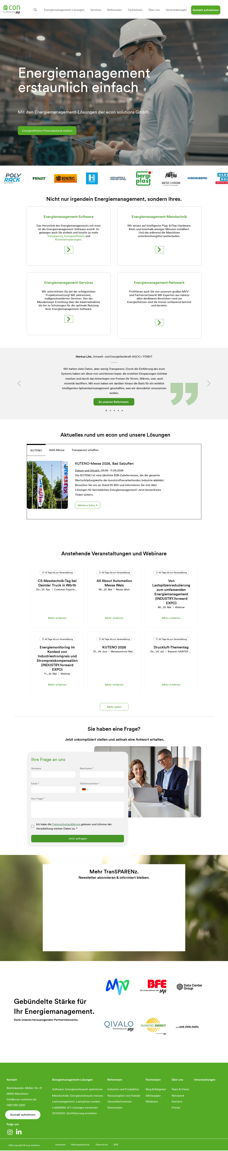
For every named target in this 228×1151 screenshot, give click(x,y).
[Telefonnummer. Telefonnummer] (105, 789)
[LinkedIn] (18, 1132)
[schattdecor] (122, 410)
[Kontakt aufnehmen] (205, 10)
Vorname (36, 768)
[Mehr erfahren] (68, 249)
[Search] (35, 10)
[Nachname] (101, 774)
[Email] (52, 789)
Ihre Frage (38, 798)
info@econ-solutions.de (21, 1099)
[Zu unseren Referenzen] (114, 402)
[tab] (36, 450)
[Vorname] (52, 774)
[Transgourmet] (110, 410)
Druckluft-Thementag (171, 647)
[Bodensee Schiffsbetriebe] (118, 410)
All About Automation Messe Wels (114, 582)
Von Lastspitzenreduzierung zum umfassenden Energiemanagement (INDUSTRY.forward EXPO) (171, 591)
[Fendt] (106, 410)
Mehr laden (114, 707)
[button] (65, 9)
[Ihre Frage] (77, 809)
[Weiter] (208, 384)
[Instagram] (10, 1132)
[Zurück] (19, 384)
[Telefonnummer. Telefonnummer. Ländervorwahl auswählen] (85, 789)
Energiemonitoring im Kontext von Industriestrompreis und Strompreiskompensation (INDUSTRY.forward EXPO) (57, 658)
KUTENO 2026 (114, 647)
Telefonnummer (90, 783)
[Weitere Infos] (87, 505)
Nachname (87, 768)
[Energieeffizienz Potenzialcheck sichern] (47, 130)
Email (35, 783)
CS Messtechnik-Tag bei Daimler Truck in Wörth (57, 582)
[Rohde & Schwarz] (114, 410)
